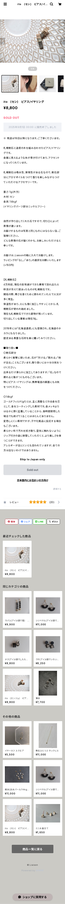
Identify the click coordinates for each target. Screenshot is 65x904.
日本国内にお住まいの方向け (32, 480)
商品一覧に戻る (33, 849)
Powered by (32, 870)
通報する (57, 489)
